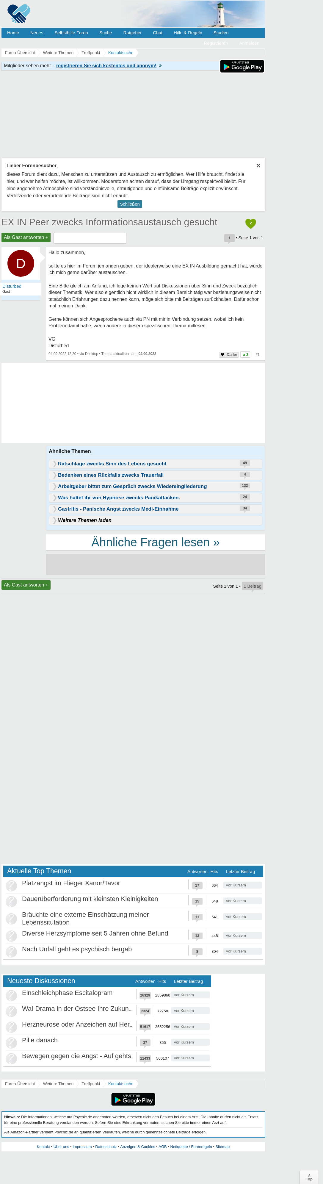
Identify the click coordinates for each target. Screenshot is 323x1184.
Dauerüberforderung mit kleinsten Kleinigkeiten (90, 899)
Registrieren (216, 43)
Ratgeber (132, 32)
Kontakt (43, 1146)
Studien (221, 32)
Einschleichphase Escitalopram (67, 993)
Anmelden (249, 43)
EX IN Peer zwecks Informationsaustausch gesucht (109, 222)
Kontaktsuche (121, 1083)
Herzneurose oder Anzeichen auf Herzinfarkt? (88, 1024)
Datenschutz (106, 1146)
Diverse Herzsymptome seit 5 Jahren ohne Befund (95, 933)
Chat (157, 32)
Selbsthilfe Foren (71, 32)
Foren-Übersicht (20, 1083)
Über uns (61, 1146)
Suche (105, 32)
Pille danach (40, 1040)
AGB (163, 1146)
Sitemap (222, 1146)
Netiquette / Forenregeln (191, 1146)
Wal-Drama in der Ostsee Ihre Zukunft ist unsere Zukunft (104, 1008)
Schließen (130, 204)
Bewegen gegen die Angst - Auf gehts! (77, 1056)
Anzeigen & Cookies (137, 1146)
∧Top (309, 1177)
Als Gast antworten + (26, 237)
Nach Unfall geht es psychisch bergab (77, 949)
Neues (36, 32)
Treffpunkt (90, 1083)
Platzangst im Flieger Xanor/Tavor (71, 883)
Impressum (82, 1146)
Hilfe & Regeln (188, 32)
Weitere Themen (58, 1083)
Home (13, 32)
